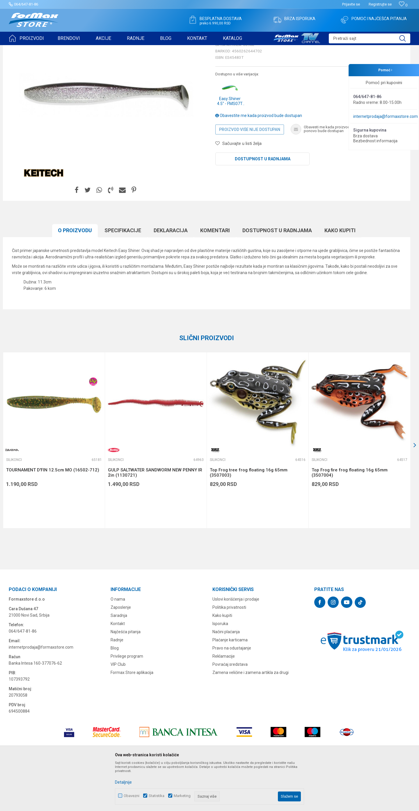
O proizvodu (75, 275)
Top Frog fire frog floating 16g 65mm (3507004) (350, 517)
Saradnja (119, 660)
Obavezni (131, 796)
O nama (118, 644)
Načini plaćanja (226, 677)
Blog (115, 693)
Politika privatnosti (229, 652)
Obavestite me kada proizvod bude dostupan (258, 160)
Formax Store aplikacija (132, 717)
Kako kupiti (340, 275)
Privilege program (127, 701)
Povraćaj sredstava (230, 709)
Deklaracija (171, 275)
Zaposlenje (121, 652)
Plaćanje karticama (230, 685)
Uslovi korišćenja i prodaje (235, 644)
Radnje (117, 685)
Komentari (215, 275)
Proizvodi (41, 49)
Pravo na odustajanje (231, 693)
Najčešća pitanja (126, 677)
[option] (54, 485)
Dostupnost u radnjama (262, 204)
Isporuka (220, 668)
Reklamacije (223, 701)
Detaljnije (123, 782)
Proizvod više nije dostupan (249, 174)
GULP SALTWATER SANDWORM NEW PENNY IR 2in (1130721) (155, 517)
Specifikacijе (122, 275)
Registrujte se (380, 4)
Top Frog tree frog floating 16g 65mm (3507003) (248, 517)
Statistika (156, 796)
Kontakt (118, 668)
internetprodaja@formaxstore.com (385, 116)
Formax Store (19, 49)
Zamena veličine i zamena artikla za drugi (250, 717)
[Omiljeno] (403, 5)
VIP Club (118, 709)
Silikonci (81, 49)
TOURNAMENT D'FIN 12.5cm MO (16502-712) (52, 515)
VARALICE (62, 49)
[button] (369, 38)
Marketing (182, 796)
